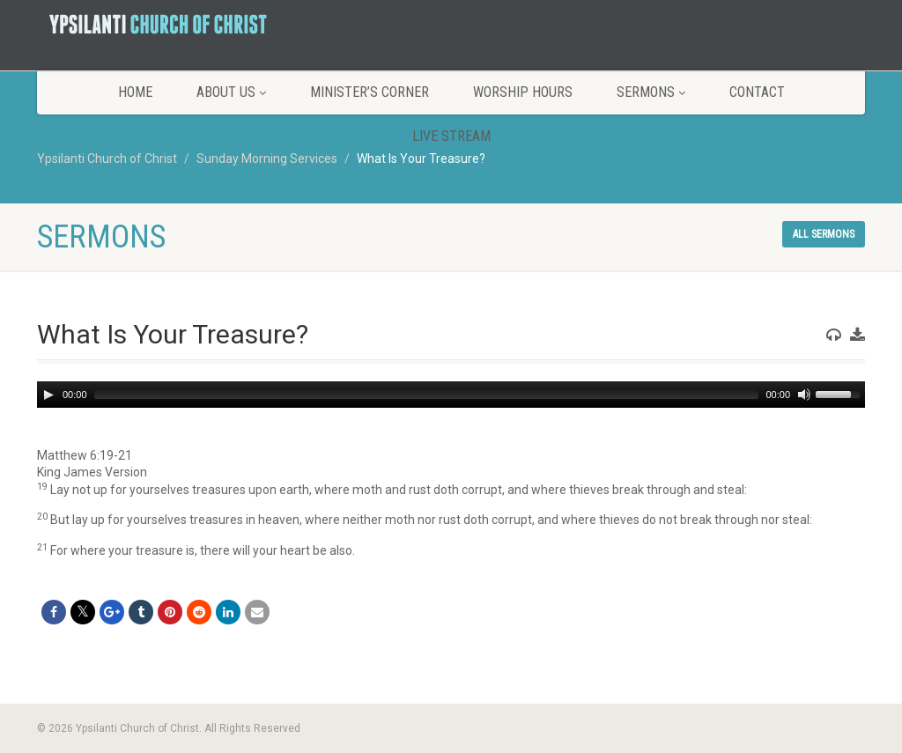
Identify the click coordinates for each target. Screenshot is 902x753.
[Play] (48, 395)
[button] (451, 456)
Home (135, 92)
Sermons (651, 92)
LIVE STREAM (451, 136)
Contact (757, 92)
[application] (451, 394)
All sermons (823, 234)
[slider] (426, 394)
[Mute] (804, 395)
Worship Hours (523, 92)
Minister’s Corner (369, 92)
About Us (231, 92)
